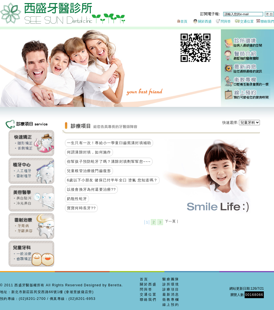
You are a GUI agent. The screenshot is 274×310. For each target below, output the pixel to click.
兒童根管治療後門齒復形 (89, 171)
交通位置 (243, 21)
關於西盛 (200, 21)
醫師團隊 (247, 55)
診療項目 (170, 289)
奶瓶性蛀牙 (77, 199)
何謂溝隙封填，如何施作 (89, 152)
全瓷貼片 (31, 198)
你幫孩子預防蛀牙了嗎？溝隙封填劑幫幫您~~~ (109, 161)
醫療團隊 (170, 279)
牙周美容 (31, 226)
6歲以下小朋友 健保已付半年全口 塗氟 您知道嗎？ (112, 180)
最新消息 (247, 68)
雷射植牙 (31, 171)
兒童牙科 (31, 254)
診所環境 (247, 43)
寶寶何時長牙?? (81, 208)
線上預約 (247, 94)
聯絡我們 (264, 21)
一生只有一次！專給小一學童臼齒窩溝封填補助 (109, 143)
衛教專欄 (247, 81)
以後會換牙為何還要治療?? (91, 189)
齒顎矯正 (31, 143)
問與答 (221, 21)
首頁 (181, 21)
